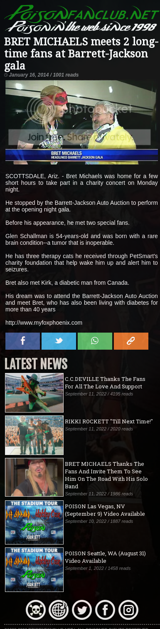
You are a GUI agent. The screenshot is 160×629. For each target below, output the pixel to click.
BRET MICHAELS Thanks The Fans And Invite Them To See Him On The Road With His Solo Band (106, 475)
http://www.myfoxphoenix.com (43, 322)
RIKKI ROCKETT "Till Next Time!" (109, 421)
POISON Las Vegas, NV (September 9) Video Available (105, 509)
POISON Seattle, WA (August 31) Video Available (105, 556)
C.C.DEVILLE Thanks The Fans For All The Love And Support (105, 382)
